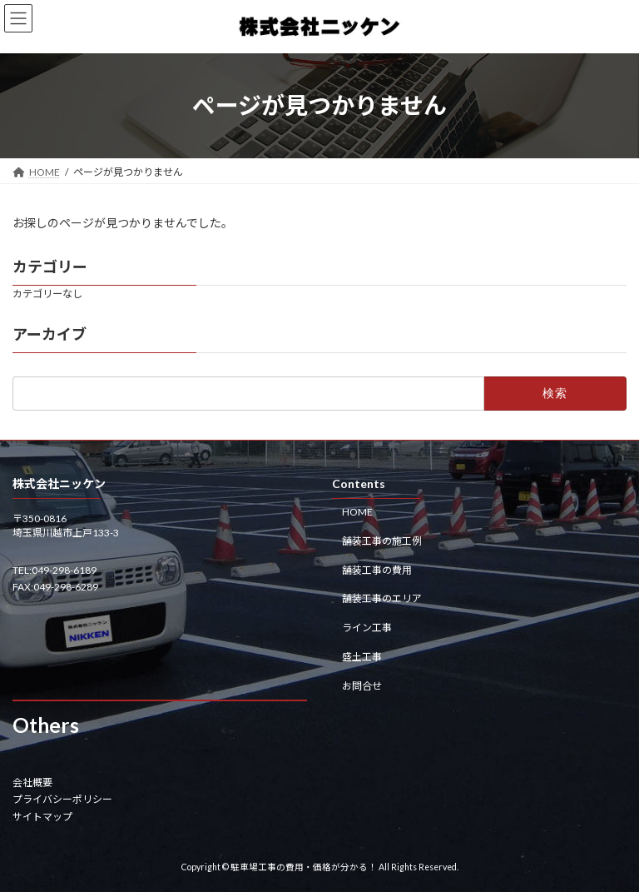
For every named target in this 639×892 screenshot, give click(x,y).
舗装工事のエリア (382, 598)
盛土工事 (362, 656)
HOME (357, 512)
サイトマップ (42, 816)
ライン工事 (367, 627)
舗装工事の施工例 (382, 540)
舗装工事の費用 (377, 569)
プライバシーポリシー (62, 799)
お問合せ (362, 685)
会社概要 (32, 781)
